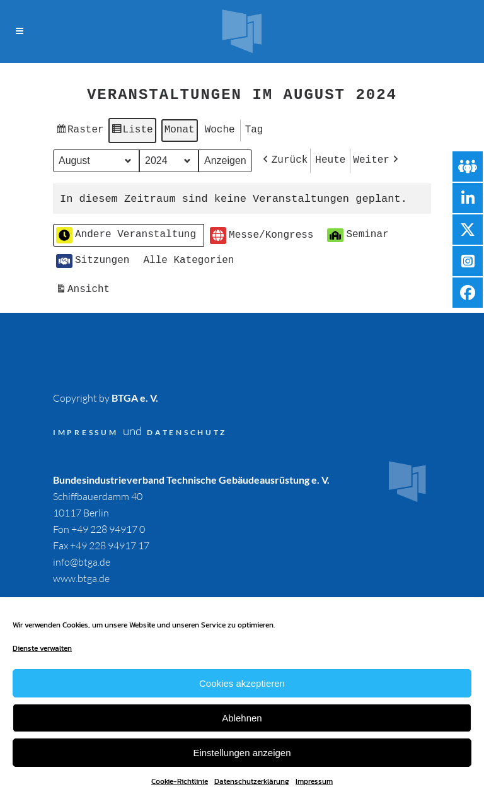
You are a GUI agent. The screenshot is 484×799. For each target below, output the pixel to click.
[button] (284, 158)
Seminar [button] (357, 232)
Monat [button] (179, 129)
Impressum (314, 781)
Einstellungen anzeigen (242, 752)
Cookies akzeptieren (242, 683)
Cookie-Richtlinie (179, 781)
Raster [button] (79, 130)
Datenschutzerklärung (251, 781)
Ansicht (84, 287)
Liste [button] (132, 130)
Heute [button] (330, 158)
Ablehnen (242, 718)
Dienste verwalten (42, 648)
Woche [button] (220, 129)
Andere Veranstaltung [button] (126, 232)
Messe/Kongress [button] (261, 232)
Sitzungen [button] (92, 257)
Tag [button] (254, 129)
